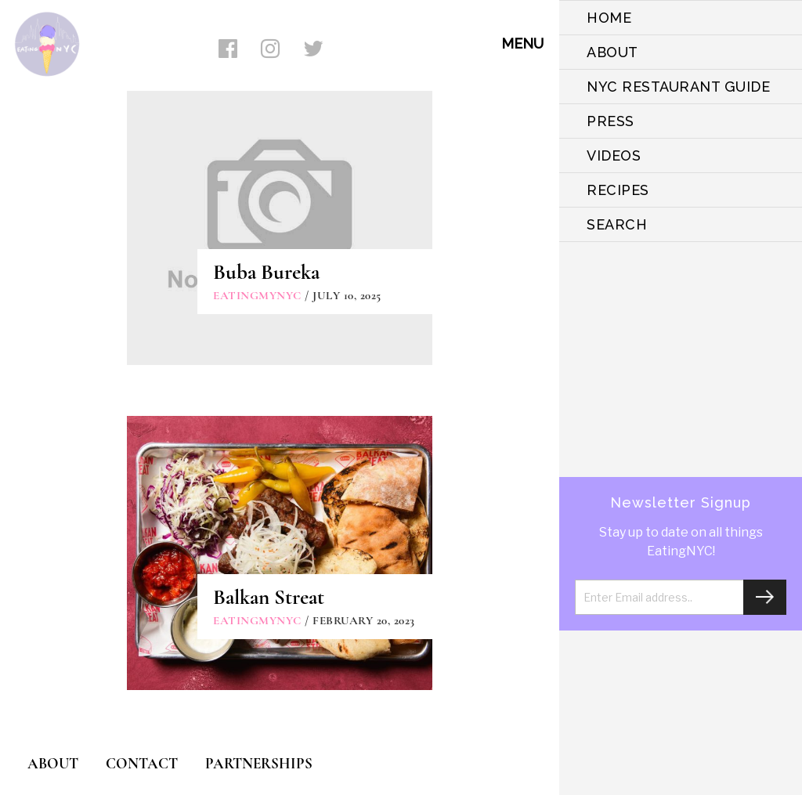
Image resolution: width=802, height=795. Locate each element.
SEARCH (617, 224)
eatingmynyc (257, 295)
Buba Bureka (266, 272)
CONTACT (142, 763)
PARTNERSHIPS (258, 763)
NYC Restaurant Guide (678, 86)
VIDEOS (614, 155)
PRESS (610, 121)
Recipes (618, 190)
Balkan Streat (268, 597)
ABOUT (612, 52)
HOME (609, 17)
